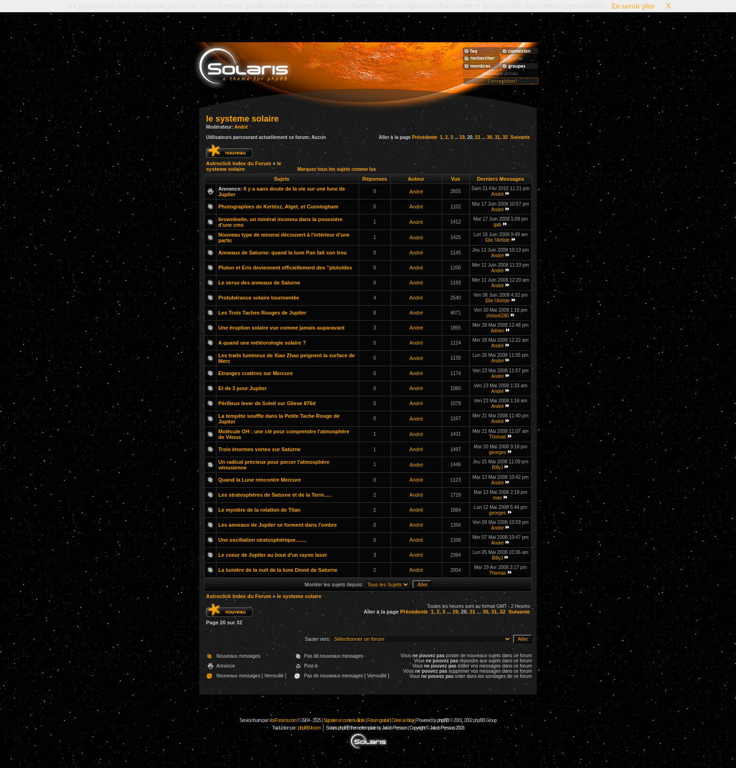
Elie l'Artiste (497, 240)
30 (489, 137)
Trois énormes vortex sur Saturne (259, 449)
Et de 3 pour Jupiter (242, 388)
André (241, 127)
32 (505, 137)
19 (462, 137)
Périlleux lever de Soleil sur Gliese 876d (266, 403)
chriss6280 (497, 315)
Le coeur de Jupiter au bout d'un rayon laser (272, 555)
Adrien (497, 330)
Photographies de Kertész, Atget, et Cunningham (278, 206)
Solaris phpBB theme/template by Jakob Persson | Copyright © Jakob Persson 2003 (395, 727)
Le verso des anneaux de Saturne (259, 282)
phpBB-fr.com (309, 727)
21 (477, 137)
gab (498, 224)
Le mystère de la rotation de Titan (259, 510)
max (497, 497)
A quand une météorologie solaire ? (262, 343)
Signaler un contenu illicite (344, 720)
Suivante (520, 137)
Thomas (497, 436)
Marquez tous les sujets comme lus (336, 169)
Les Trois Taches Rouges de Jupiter (262, 312)
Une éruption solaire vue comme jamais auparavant (281, 327)
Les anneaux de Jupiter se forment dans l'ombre (277, 525)
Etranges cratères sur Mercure (255, 373)
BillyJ (497, 467)
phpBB (443, 720)
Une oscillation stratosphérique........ (262, 540)
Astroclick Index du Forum (238, 163)
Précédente (424, 137)
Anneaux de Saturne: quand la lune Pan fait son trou (282, 252)
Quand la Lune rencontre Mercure (259, 480)
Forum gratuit (378, 720)
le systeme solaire (242, 118)
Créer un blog (402, 720)
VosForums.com (282, 720)
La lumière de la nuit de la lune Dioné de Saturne (277, 570)
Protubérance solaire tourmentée (258, 297)
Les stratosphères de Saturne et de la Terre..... (274, 495)
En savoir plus (633, 6)
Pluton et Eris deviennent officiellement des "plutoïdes (285, 267)
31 (497, 137)
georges (497, 452)
